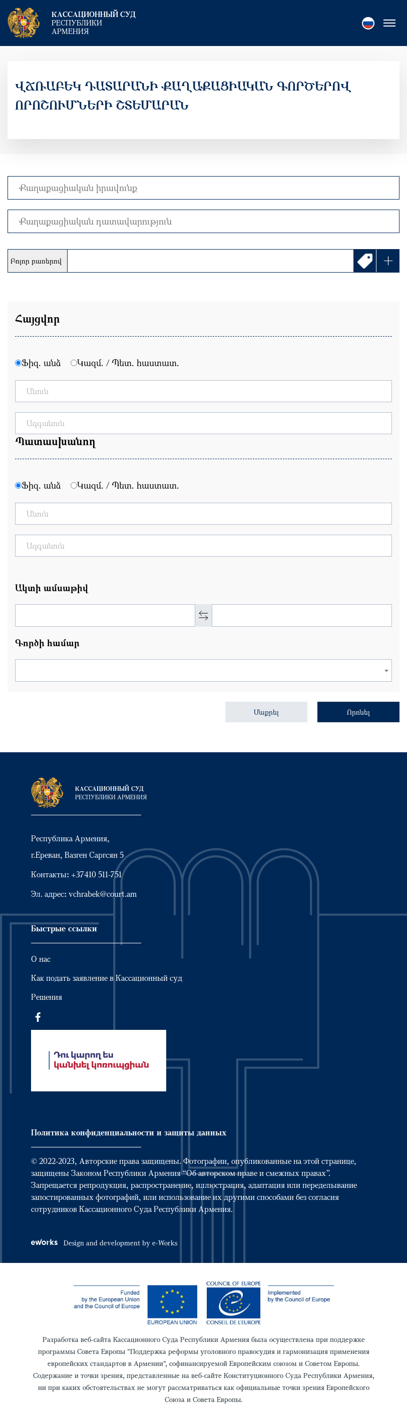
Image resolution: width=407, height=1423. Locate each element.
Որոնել (358, 712)
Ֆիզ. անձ (41, 363)
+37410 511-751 (96, 874)
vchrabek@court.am (103, 893)
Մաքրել (266, 712)
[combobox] (203, 670)
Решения (46, 996)
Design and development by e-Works (104, 1242)
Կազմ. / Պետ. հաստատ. (128, 363)
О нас (41, 958)
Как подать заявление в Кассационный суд (106, 977)
